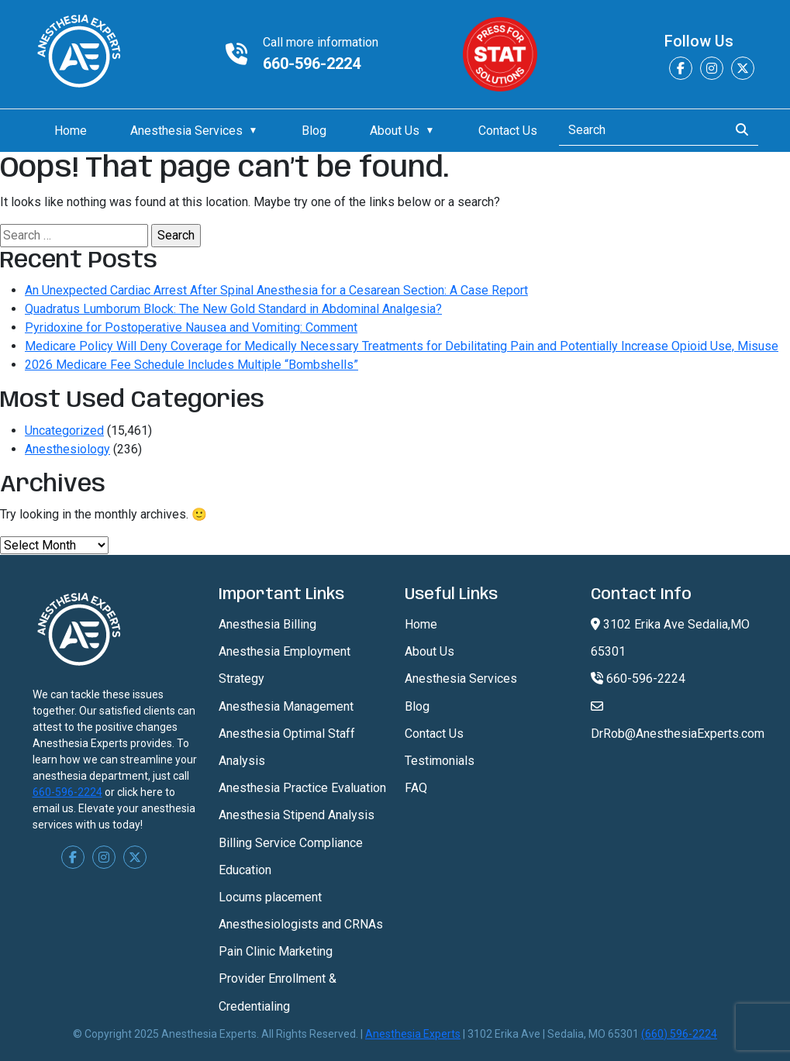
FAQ (416, 787)
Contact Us (507, 130)
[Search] (639, 130)
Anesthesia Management (286, 706)
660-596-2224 (312, 63)
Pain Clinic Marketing (276, 951)
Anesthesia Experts (413, 1034)
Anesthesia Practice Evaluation (302, 787)
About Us (394, 130)
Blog (314, 130)
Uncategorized (64, 430)
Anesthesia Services (186, 130)
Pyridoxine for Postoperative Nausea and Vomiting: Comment (191, 327)
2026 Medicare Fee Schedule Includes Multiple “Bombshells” (191, 364)
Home (70, 130)
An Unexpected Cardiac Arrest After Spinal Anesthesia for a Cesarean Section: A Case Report (276, 290)
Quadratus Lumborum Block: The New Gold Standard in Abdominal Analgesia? (233, 308)
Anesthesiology (67, 449)
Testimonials (439, 760)
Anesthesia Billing (267, 624)
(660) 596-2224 (679, 1034)
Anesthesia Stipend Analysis (296, 815)
